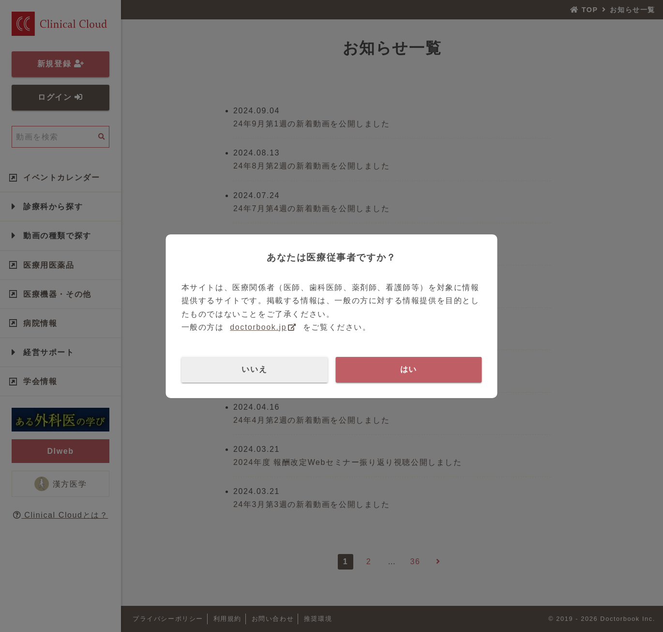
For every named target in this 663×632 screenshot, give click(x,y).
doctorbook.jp (258, 327)
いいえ (254, 369)
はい (408, 369)
